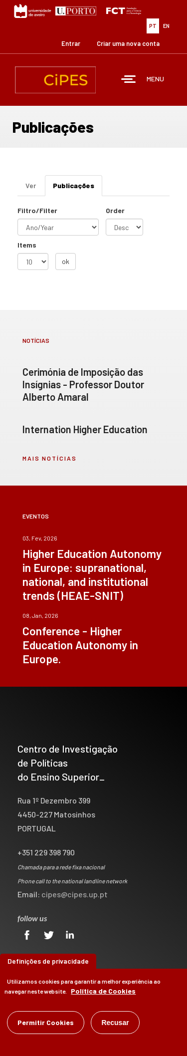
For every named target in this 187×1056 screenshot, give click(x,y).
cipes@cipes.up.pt (74, 894)
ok (65, 261)
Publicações (77, 188)
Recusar (115, 1023)
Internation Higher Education (85, 429)
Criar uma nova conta (128, 43)
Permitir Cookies (45, 1023)
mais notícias (49, 458)
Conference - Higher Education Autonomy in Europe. (80, 645)
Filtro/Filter (37, 210)
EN (166, 25)
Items (26, 245)
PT (153, 25)
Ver (30, 185)
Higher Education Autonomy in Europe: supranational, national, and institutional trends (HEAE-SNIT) (92, 574)
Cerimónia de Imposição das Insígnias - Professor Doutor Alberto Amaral (83, 384)
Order (115, 210)
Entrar (70, 43)
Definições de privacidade (48, 961)
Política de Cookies (103, 991)
